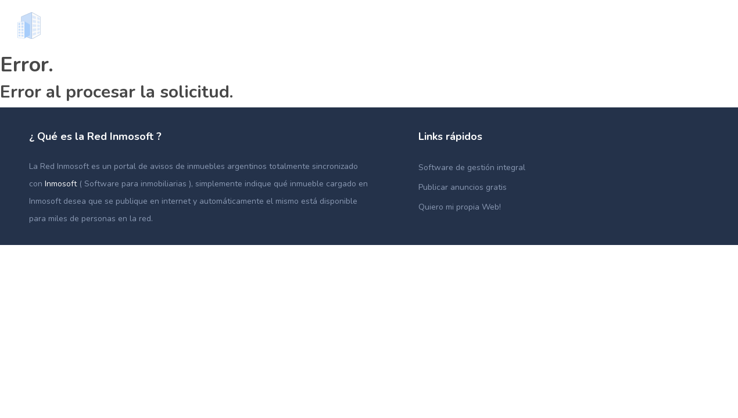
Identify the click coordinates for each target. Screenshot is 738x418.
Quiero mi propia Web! (459, 206)
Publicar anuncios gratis (462, 187)
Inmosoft (62, 183)
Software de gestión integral (471, 167)
